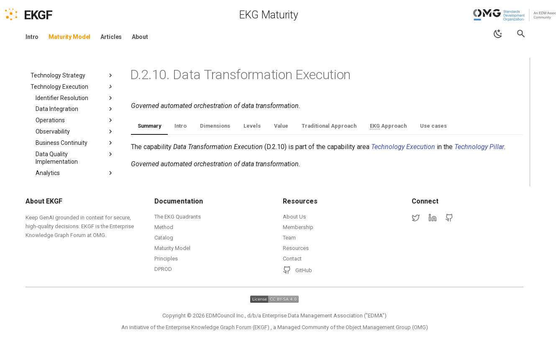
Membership (298, 227)
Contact (292, 258)
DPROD (163, 269)
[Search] (521, 33)
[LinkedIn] (432, 218)
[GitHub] (449, 218)
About (140, 36)
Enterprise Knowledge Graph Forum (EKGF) (218, 327)
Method (163, 227)
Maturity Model (69, 36)
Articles (111, 36)
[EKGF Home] (45, 15)
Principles (166, 258)
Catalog (163, 237)
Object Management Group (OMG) (387, 327)
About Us (294, 217)
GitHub (297, 270)
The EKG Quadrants (177, 217)
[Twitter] (416, 218)
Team (289, 237)
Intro (32, 36)
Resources (296, 248)
